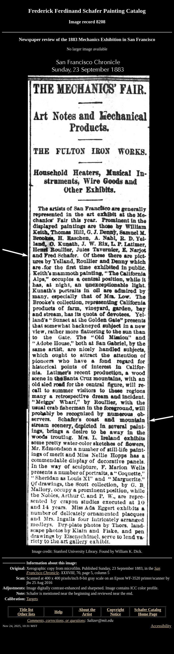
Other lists (26, 614)
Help (59, 612)
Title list (26, 610)
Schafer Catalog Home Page (147, 612)
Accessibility (161, 626)
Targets (32, 599)
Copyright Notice (115, 612)
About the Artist (87, 612)
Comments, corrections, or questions (56, 620)
